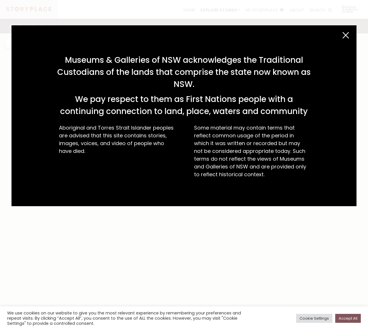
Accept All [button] (348, 318)
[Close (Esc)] (345, 35)
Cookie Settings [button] (314, 318)
